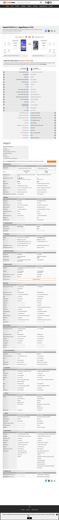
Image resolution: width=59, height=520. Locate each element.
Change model (5, 167)
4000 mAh (15, 102)
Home (7, 6)
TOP (29, 507)
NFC (43, 135)
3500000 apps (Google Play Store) (15, 97)
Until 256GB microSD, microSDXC (15, 79)
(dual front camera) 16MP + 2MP (15, 92)
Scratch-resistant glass (43, 138)
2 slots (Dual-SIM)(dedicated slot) (15, 105)
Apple (38, 181)
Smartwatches (43, 6)
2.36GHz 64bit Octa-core (15, 72)
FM (15, 108)
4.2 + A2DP (15, 110)
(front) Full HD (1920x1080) (15, 94)
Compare (23, 6)
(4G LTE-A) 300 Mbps (15, 99)
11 (32, 37)
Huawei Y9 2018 (26, 172)
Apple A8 (41, 237)
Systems (35, 6)
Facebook (51, 2)
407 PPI (15, 84)
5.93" (15, 87)
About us (28, 509)
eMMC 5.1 (15, 77)
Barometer (43, 128)
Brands (29, 6)
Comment (44, 64)
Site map (23, 509)
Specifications (15, 40)
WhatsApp (52, 31)
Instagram (46, 2)
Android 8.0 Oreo (20, 226)
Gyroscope (43, 130)
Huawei (18, 181)
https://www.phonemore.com (9, 2)
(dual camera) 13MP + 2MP (15, 89)
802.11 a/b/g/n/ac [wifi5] (43, 133)
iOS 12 (38, 228)
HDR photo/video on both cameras (43, 125)
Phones (17, 6)
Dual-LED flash (43, 123)
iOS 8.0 (38, 226)
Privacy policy (35, 509)
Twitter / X (48, 2)
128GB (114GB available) (43, 113)
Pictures (15, 47)
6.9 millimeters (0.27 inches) (43, 118)
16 (26, 37)
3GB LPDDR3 (15, 74)
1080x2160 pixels (15, 82)
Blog (12, 6)
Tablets (51, 6)
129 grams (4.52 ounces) (43, 115)
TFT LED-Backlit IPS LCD (43, 120)
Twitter (49, 31)
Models (15, 45)
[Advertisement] (29, 17)
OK (29, 518)
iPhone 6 (46, 172)
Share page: (55, 31)
